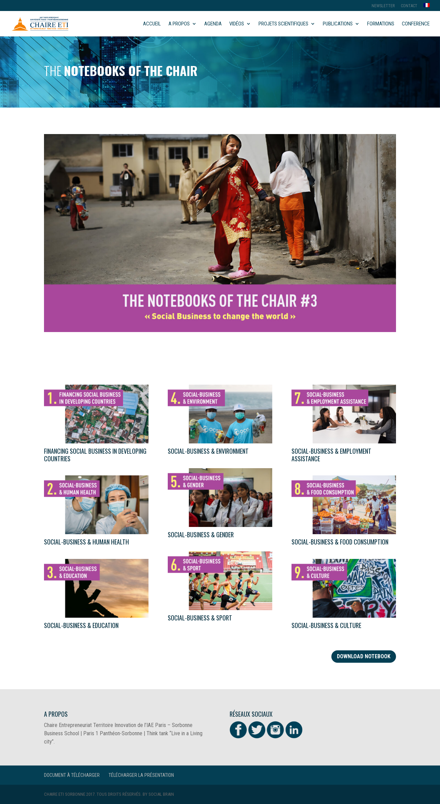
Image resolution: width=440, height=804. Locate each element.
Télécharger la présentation (141, 775)
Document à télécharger (72, 775)
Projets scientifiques (283, 24)
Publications (338, 24)
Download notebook (363, 656)
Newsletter (383, 6)
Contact (409, 6)
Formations (380, 24)
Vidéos (236, 24)
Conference (416, 24)
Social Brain (161, 794)
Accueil (152, 24)
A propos (179, 24)
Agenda (213, 24)
